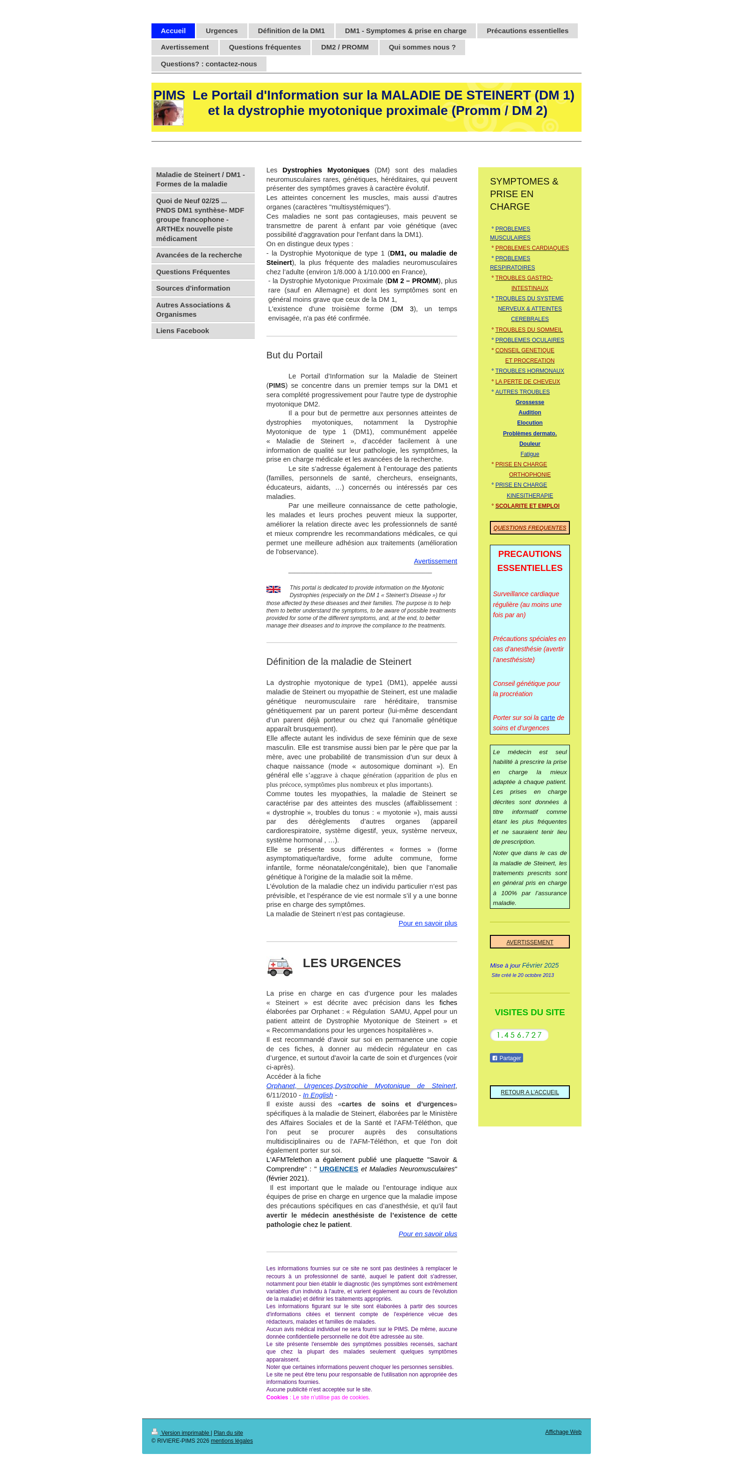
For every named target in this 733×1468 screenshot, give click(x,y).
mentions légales (232, 1441)
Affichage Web (563, 1432)
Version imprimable (181, 1433)
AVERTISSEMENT (529, 942)
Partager (506, 1058)
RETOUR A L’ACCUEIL (530, 1092)
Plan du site (228, 1433)
